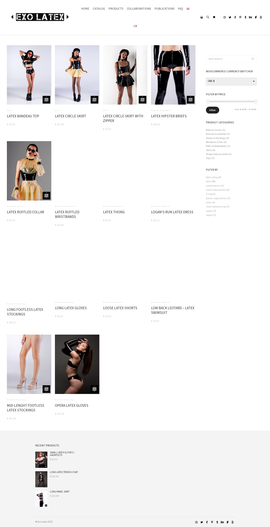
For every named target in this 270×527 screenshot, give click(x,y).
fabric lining (212, 178)
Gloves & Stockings (216, 138)
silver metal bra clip (216, 207)
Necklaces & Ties (214, 142)
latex (208, 182)
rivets (209, 203)
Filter (212, 110)
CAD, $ (211, 81)
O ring (209, 194)
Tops (208, 158)
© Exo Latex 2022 (44, 522)
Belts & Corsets (214, 130)
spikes (209, 211)
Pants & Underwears (216, 146)
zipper (209, 215)
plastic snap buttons (216, 199)
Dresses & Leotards (216, 134)
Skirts (209, 150)
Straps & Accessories (217, 154)
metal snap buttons (216, 190)
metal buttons (213, 186)
